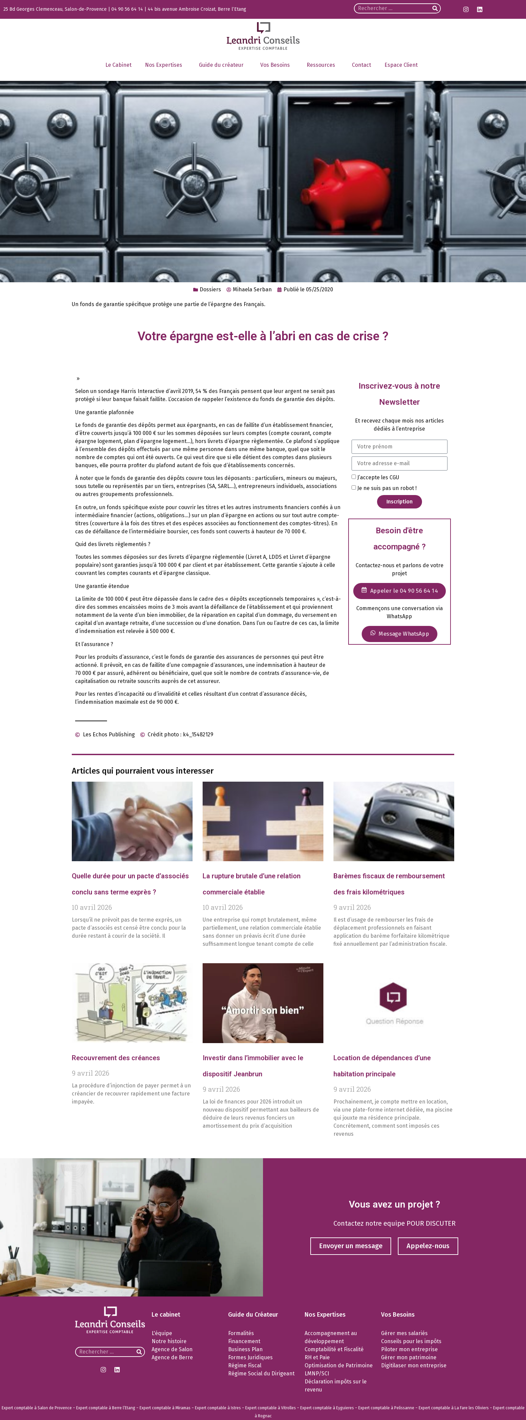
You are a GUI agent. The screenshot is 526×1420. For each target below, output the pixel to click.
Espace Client (402, 65)
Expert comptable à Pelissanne (386, 1408)
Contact (361, 65)
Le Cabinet (118, 65)
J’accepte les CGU (378, 477)
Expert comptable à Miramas (165, 1408)
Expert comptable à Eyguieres (327, 1408)
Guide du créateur (223, 65)
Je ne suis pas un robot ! (387, 488)
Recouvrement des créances (116, 1058)
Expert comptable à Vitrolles (270, 1408)
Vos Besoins (276, 65)
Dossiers (210, 289)
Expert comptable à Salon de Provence (37, 1408)
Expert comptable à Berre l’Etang (105, 1408)
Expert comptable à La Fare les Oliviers (454, 1408)
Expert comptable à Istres (218, 1408)
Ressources (322, 65)
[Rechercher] (435, 8)
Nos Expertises (165, 65)
